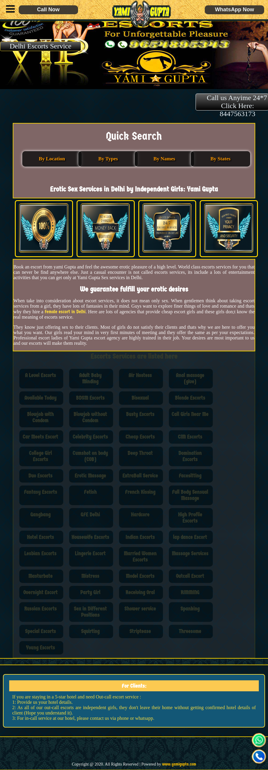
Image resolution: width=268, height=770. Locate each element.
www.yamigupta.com (179, 764)
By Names (164, 159)
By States (220, 159)
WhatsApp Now (234, 9)
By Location (52, 159)
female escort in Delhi (65, 311)
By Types (108, 159)
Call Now (48, 9)
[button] (9, 9)
